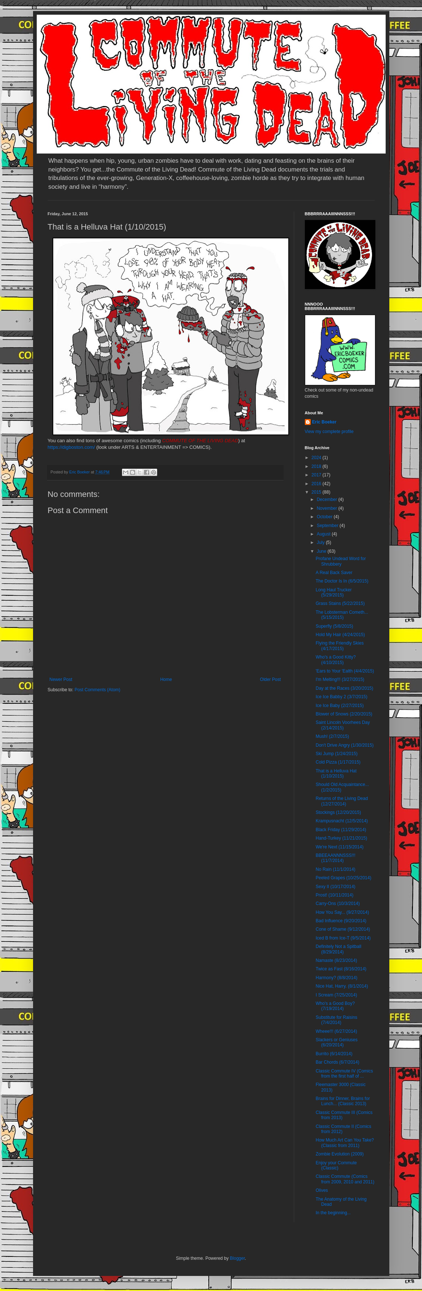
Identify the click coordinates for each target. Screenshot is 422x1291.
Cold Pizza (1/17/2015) (337, 762)
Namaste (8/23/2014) (336, 960)
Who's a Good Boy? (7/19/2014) (334, 1006)
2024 (316, 457)
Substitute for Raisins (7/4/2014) (336, 1020)
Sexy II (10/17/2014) (335, 886)
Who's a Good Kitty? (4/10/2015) (335, 659)
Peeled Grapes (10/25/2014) (343, 877)
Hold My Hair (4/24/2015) (340, 634)
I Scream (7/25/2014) (336, 995)
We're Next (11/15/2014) (339, 847)
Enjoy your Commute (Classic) (336, 1165)
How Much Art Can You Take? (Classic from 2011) (344, 1142)
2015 (316, 492)
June (322, 551)
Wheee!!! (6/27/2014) (336, 1031)
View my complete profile (329, 431)
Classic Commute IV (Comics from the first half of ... (344, 1073)
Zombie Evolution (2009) (339, 1154)
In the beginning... (332, 1212)
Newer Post (61, 679)
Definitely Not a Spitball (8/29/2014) (338, 949)
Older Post (270, 679)
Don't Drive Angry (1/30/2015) (344, 745)
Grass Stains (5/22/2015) (339, 603)
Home (166, 679)
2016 (316, 483)
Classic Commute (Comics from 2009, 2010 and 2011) (344, 1179)
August (324, 534)
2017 (316, 474)
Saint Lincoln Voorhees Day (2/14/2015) (342, 725)
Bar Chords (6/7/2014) (337, 1062)
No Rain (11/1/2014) (335, 869)
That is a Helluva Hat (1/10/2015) (335, 773)
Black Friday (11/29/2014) (340, 829)
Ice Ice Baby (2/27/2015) (339, 705)
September (328, 525)
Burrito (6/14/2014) (333, 1053)
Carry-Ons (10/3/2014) (337, 903)
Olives (321, 1190)
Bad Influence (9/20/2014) (340, 920)
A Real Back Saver (333, 572)
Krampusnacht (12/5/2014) (341, 820)
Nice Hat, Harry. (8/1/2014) (341, 986)
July (321, 542)
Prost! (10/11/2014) (334, 895)
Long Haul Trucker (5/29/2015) (333, 592)
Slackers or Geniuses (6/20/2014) (336, 1042)
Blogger (237, 1258)
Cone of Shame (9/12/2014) (342, 929)
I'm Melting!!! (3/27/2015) (339, 679)
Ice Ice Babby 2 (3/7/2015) (341, 696)
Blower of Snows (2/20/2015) (343, 714)
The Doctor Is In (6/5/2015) (341, 581)
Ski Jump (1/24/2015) (336, 753)
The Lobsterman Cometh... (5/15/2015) (341, 615)
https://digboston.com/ (71, 447)
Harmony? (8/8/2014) (336, 977)
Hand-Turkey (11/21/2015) (341, 838)
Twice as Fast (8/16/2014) (340, 968)
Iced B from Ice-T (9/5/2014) (343, 938)
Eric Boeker (324, 422)
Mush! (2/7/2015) (332, 736)
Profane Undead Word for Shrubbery (340, 561)
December (327, 499)
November (327, 508)
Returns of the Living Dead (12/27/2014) (341, 801)
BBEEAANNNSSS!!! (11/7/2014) (335, 858)
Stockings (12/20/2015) (338, 812)
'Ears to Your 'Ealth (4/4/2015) (344, 671)
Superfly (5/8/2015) (334, 626)
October (325, 516)
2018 (316, 466)
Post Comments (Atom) (97, 689)
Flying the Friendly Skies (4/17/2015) (339, 646)
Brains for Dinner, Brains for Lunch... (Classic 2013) (342, 1101)
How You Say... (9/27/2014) (342, 912)
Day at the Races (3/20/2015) (344, 688)
